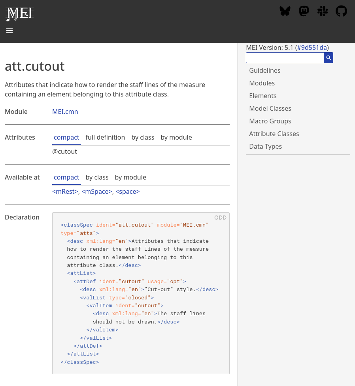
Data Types (265, 146)
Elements (262, 95)
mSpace (96, 191)
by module (176, 137)
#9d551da (312, 47)
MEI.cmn (65, 111)
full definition (105, 137)
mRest (65, 191)
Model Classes (270, 108)
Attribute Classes (274, 133)
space (127, 191)
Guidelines (264, 70)
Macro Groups (270, 121)
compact (66, 137)
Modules (262, 83)
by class (142, 137)
